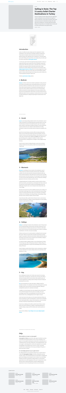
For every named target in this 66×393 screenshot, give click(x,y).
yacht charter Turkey (27, 76)
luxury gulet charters (33, 59)
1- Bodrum (33, 38)
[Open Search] (57, 1)
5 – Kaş (32, 43)
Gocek (20, 121)
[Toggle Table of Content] (34, 36)
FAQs (32, 44)
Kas (19, 283)
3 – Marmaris (33, 41)
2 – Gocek (32, 39)
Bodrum (20, 82)
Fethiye (20, 225)
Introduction (33, 37)
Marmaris (21, 170)
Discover (36, 6)
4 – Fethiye (33, 42)
